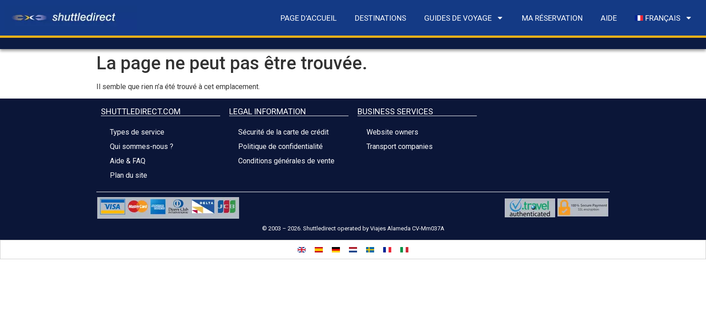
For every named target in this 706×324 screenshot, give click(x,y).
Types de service (137, 132)
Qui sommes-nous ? (141, 146)
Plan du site (128, 175)
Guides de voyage (464, 17)
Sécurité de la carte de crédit (283, 132)
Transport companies (400, 146)
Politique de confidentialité (280, 146)
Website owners (392, 132)
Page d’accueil (309, 18)
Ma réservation (552, 18)
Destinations (380, 18)
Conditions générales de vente (286, 161)
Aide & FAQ (127, 161)
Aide (609, 18)
